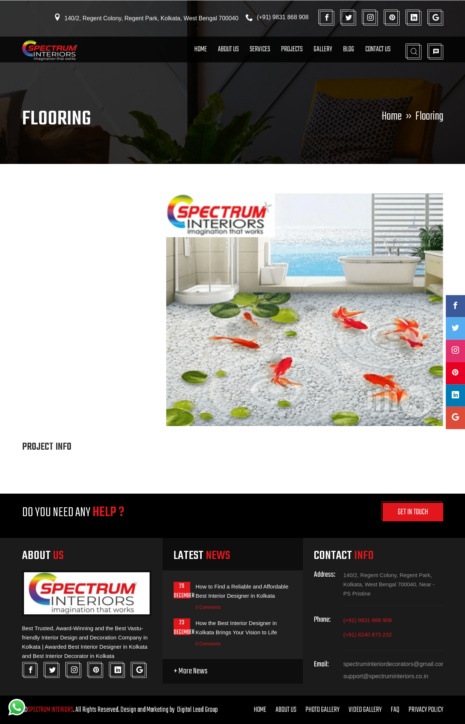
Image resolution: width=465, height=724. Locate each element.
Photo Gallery (322, 710)
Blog (348, 49)
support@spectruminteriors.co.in (386, 676)
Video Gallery (365, 710)
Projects (291, 49)
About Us (228, 49)
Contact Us (377, 49)
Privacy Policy (425, 710)
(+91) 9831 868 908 (367, 620)
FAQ (395, 710)
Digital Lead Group (199, 710)
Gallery (323, 49)
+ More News (191, 671)
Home (200, 49)
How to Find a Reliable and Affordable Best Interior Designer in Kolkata (242, 591)
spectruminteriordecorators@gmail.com (393, 664)
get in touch (413, 512)
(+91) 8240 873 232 (367, 635)
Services (260, 49)
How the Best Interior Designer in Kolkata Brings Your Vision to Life (236, 627)
